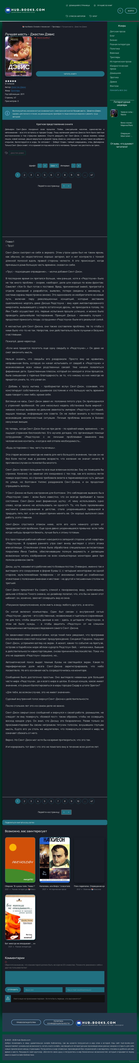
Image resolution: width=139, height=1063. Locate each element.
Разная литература (120, 44)
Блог (93, 16)
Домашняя (115, 73)
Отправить (13, 989)
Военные (114, 52)
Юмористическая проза (119, 67)
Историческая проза (120, 61)
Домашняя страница (78, 5)
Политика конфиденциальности (58, 1022)
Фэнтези (114, 85)
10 (78, 174)
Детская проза (117, 31)
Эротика (114, 77)
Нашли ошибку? (43, 37)
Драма (113, 81)
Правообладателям (26, 1022)
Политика (115, 48)
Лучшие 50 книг (103, 5)
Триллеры (115, 57)
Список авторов (75, 16)
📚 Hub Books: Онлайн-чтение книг (36, 27)
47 (92, 174)
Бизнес (113, 40)
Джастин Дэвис (18, 87)
